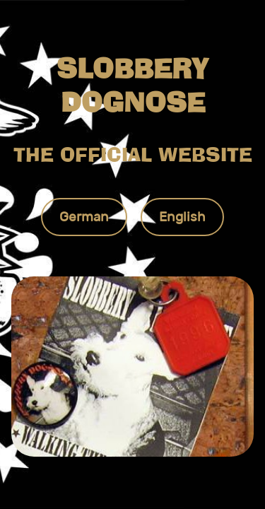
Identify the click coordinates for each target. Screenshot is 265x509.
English (182, 217)
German (84, 217)
